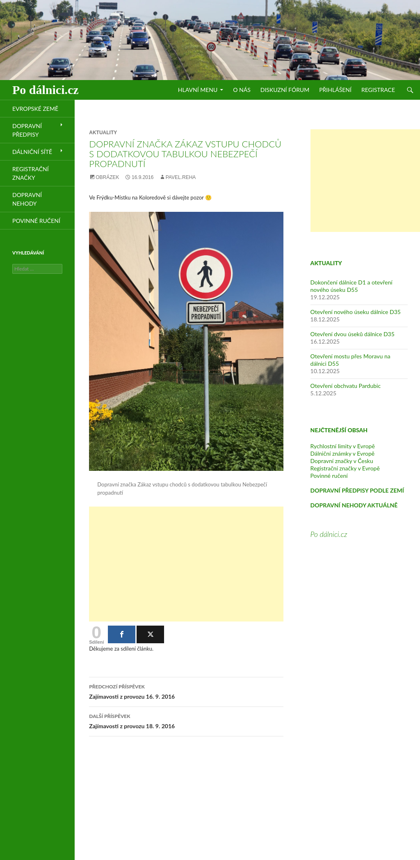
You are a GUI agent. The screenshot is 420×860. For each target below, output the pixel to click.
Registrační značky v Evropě (345, 468)
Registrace (378, 89)
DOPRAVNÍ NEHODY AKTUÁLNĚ (354, 505)
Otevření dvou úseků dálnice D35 (352, 333)
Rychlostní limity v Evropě (342, 446)
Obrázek (107, 177)
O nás (242, 89)
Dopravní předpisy (27, 130)
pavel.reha (181, 177)
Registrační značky (30, 173)
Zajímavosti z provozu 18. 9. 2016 (186, 720)
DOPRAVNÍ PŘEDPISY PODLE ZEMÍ (357, 490)
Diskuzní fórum (284, 89)
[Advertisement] (186, 564)
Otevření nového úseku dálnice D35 (355, 311)
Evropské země (35, 108)
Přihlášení (335, 89)
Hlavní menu (197, 89)
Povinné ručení (329, 475)
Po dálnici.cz (45, 89)
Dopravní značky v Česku (341, 460)
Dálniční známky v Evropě (342, 453)
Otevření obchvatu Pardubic (345, 385)
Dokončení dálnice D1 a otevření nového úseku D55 (351, 286)
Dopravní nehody (27, 199)
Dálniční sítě (32, 151)
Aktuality (103, 132)
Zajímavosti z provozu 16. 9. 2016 (186, 691)
